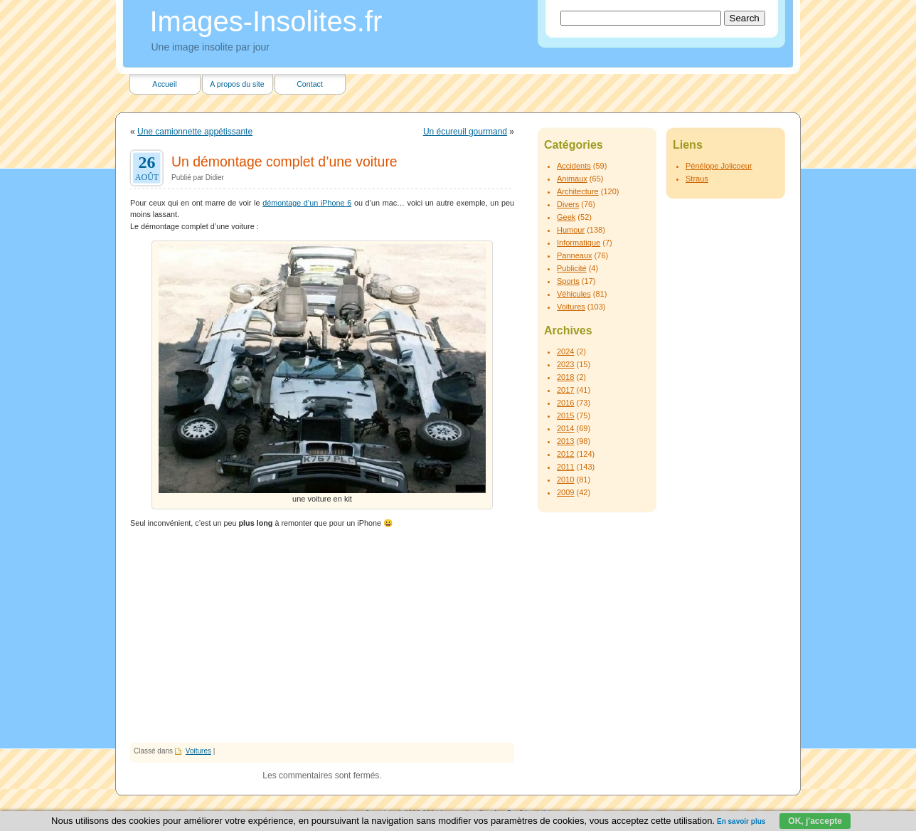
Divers (568, 204)
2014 (565, 428)
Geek (566, 217)
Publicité (572, 268)
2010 (565, 479)
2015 (565, 415)
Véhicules (574, 294)
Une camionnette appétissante (194, 132)
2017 (565, 390)
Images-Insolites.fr (266, 21)
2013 (565, 441)
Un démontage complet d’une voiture (284, 161)
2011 (565, 466)
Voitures (198, 751)
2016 (565, 402)
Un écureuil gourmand (465, 132)
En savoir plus (741, 821)
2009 (565, 492)
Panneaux (574, 255)
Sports (568, 281)
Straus (697, 178)
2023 (565, 364)
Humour (571, 230)
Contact (310, 84)
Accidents (574, 166)
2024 (565, 351)
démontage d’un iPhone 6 (306, 203)
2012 (565, 454)
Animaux (572, 178)
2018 (565, 377)
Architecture (578, 191)
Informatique (578, 242)
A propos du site (237, 84)
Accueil (164, 84)
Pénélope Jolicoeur (719, 166)
